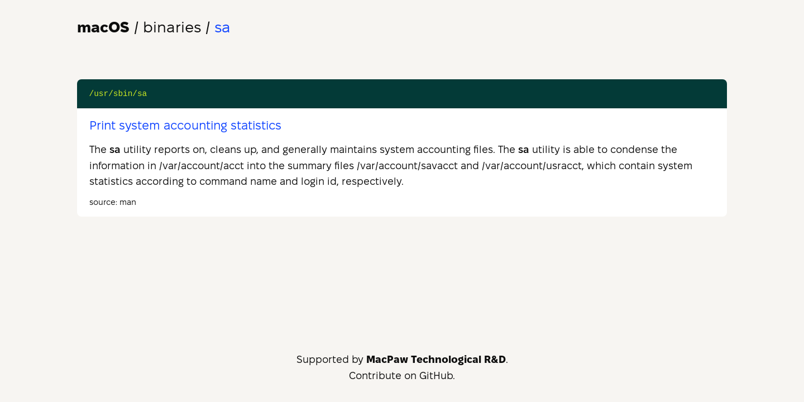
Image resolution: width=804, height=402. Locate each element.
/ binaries (139, 27)
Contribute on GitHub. (402, 375)
